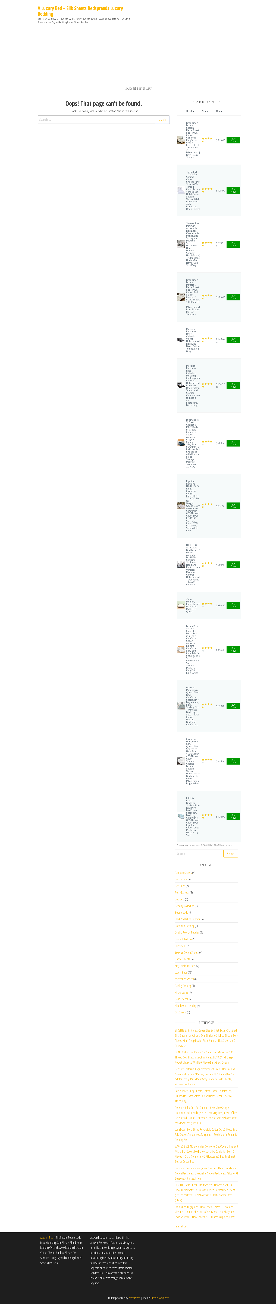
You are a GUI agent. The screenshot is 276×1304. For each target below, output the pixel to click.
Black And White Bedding (187, 919)
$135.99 (220, 190)
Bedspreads (181, 912)
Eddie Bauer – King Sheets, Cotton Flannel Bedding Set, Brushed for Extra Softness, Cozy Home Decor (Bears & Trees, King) (203, 1096)
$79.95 (220, 506)
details (229, 845)
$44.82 (220, 649)
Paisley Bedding (183, 986)
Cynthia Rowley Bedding (187, 932)
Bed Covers (181, 879)
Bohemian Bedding (184, 926)
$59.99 (220, 443)
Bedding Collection (184, 906)
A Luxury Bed (46, 1237)
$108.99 (220, 816)
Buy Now (233, 140)
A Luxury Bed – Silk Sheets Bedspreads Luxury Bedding (80, 11)
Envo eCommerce (160, 1298)
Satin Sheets (181, 999)
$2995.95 (220, 244)
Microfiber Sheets (184, 979)
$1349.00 (220, 385)
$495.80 (220, 605)
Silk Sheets (180, 1012)
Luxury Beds (181, 972)
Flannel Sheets (182, 959)
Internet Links (182, 1226)
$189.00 (220, 297)
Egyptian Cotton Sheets (187, 952)
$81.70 (220, 706)
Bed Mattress (182, 892)
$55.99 (220, 761)
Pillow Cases (181, 992)
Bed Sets (179, 899)
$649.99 (220, 565)
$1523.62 (220, 340)
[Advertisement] (138, 56)
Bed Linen (180, 886)
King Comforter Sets (185, 966)
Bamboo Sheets (183, 873)
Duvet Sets (180, 946)
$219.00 (220, 140)
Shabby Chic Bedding (185, 1006)
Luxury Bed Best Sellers (138, 88)
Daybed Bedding (183, 939)
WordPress (134, 1298)
